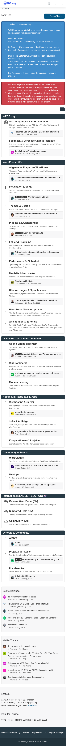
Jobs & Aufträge (18, 421)
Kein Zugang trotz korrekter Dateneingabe (26, 677)
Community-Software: (33, 742)
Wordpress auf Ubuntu (38, 197)
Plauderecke (16, 568)
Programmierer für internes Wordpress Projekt (36, 431)
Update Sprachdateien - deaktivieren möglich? (36, 300)
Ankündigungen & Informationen (28, 121)
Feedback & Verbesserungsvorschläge (32, 140)
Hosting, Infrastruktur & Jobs (20, 396)
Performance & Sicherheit (24, 261)
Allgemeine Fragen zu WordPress (29, 167)
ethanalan (32, 705)
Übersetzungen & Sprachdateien (28, 290)
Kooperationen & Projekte (24, 440)
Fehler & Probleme (20, 242)
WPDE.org (9, 116)
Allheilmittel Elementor (25, 576)
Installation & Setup (20, 186)
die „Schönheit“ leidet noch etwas (30, 151)
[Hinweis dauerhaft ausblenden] (61, 24)
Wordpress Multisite (24, 281)
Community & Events (15, 452)
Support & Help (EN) (21, 511)
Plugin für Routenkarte (32, 233)
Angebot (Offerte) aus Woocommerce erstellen (42, 354)
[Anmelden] (55, 3)
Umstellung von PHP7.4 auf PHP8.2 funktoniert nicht (30, 670)
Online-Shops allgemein (23, 343)
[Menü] (62, 3)
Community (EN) (19, 520)
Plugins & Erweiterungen (24, 222)
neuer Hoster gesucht (25, 412)
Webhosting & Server (21, 402)
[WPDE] (10, 3)
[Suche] (48, 3)
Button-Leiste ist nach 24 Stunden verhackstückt (37, 252)
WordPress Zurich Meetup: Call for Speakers (35, 485)
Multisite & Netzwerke (22, 273)
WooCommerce (18, 363)
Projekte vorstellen (20, 551)
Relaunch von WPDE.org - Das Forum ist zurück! (37, 132)
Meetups (14, 474)
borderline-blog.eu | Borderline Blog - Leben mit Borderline (42, 559)
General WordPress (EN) (23, 501)
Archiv (13, 538)
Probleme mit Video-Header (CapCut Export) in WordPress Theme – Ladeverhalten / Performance (38, 214)
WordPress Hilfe (12, 162)
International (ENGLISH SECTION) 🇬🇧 (25, 496)
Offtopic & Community (16, 532)
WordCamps (16, 457)
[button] (62, 109)
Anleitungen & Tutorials (23, 321)
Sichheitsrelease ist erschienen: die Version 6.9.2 (37, 178)
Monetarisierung (18, 382)
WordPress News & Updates (25, 309)
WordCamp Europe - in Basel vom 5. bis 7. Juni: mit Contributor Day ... (38, 465)
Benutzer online (10, 714)
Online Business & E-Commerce (22, 338)
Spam (17, 542)
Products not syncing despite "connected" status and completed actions (38, 373)
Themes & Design (19, 206)
